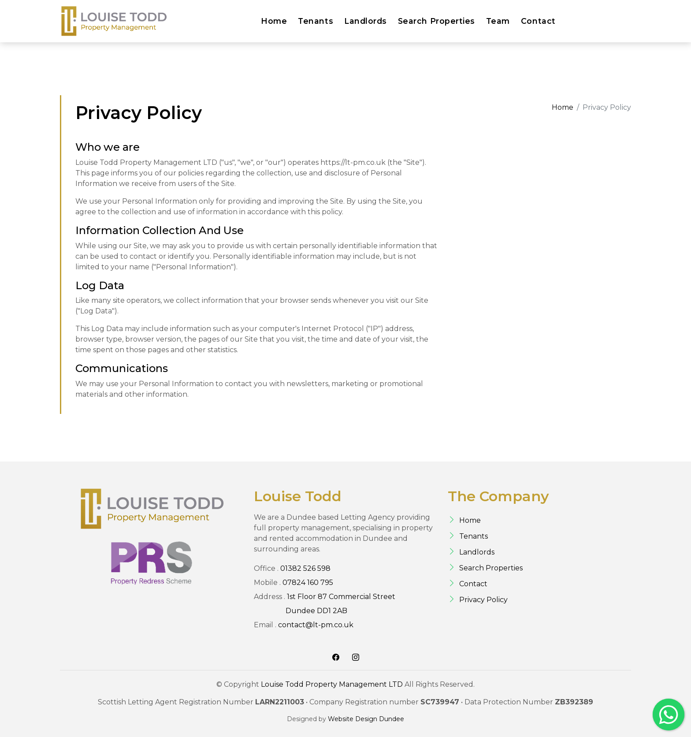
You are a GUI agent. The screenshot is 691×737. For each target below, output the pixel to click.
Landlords (365, 21)
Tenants (315, 21)
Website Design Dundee (366, 719)
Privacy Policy (483, 600)
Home (274, 21)
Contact (538, 21)
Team (498, 21)
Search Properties (436, 21)
